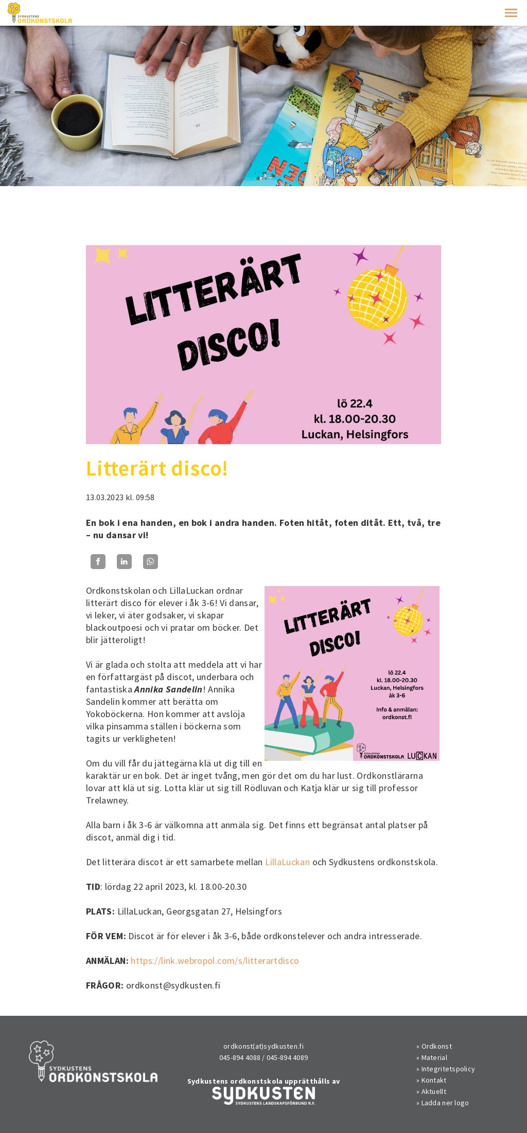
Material (434, 1057)
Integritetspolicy (448, 1068)
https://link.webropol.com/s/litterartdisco (215, 960)
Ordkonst (436, 1046)
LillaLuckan (287, 862)
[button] (511, 13)
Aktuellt (433, 1091)
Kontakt (434, 1080)
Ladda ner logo (445, 1102)
